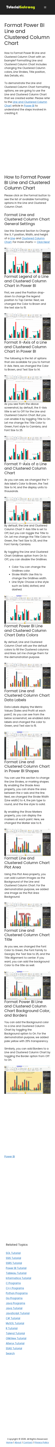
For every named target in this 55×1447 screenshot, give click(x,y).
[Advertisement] (27, 146)
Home (9, 1442)
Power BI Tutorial (16, 1268)
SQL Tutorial (13, 1253)
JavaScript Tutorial (18, 1313)
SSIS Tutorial (13, 1258)
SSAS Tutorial (14, 1348)
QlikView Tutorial (16, 1338)
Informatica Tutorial (18, 1278)
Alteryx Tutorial (15, 1343)
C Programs (13, 1283)
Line (12, 238)
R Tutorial (12, 1328)
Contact (28, 1442)
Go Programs (14, 1298)
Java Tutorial (14, 1308)
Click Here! (43, 242)
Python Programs (17, 1293)
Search (10, 1353)
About (18, 1442)
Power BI (29, 105)
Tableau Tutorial (16, 1273)
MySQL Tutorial (15, 1323)
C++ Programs (15, 1288)
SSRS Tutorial (14, 1263)
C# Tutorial (13, 1318)
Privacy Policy (42, 1442)
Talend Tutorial (15, 1333)
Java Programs (15, 1303)
